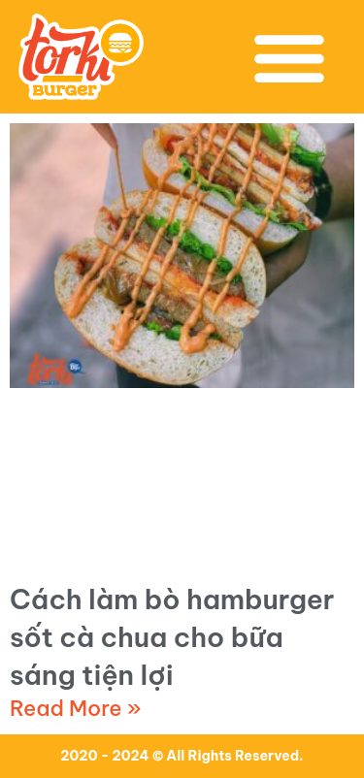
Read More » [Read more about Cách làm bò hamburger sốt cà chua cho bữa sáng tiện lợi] (76, 708)
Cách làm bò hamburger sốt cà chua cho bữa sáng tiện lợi (172, 637)
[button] (289, 56)
